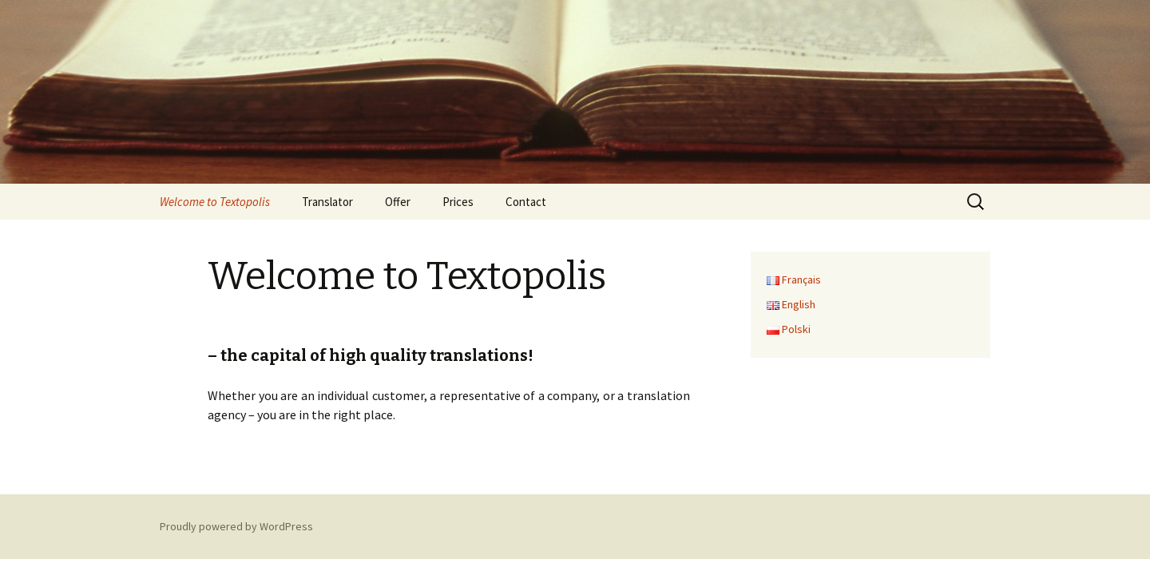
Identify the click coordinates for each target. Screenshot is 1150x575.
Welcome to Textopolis (215, 201)
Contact (526, 201)
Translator (327, 201)
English (791, 304)
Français (794, 279)
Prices (458, 201)
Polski (789, 329)
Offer (397, 201)
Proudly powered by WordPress (236, 526)
